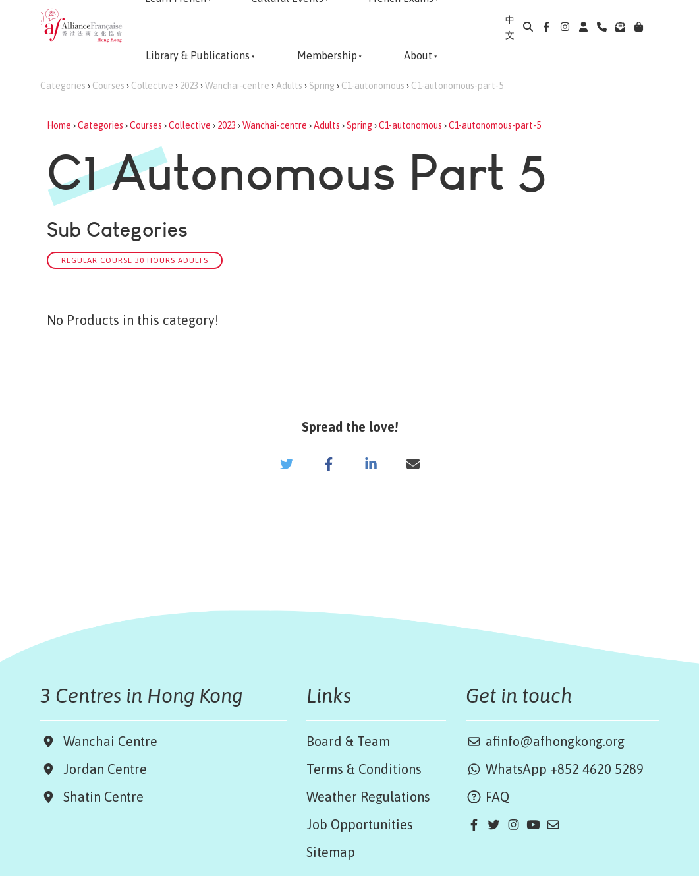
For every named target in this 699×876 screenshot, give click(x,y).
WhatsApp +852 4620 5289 (555, 768)
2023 (189, 85)
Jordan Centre (102, 768)
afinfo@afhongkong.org (545, 741)
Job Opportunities (359, 824)
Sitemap (330, 852)
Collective (152, 85)
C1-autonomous (373, 85)
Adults (289, 85)
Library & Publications (198, 55)
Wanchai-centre (237, 85)
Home (59, 125)
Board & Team (348, 741)
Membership (327, 55)
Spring (322, 85)
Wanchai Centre (112, 741)
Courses (108, 85)
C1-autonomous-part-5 (457, 85)
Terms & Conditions (364, 768)
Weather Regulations (368, 796)
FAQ (487, 796)
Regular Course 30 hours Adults (134, 260)
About (418, 55)
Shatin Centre (100, 796)
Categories (63, 85)
